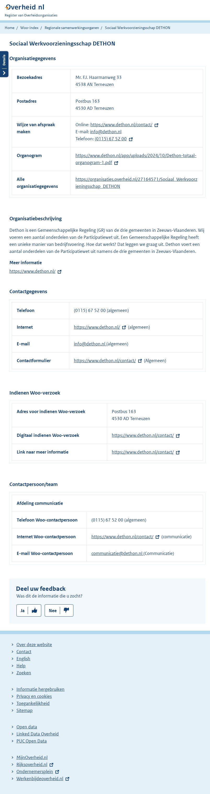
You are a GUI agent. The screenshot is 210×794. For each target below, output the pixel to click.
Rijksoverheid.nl (31, 764)
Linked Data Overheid (37, 734)
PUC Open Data (31, 741)
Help (21, 666)
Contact (23, 651)
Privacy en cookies (34, 696)
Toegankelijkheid (33, 703)
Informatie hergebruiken (40, 689)
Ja (23, 610)
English (23, 659)
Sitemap (24, 710)
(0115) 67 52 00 (111, 139)
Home (9, 27)
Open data (26, 727)
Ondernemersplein (34, 771)
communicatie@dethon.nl (117, 553)
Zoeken (23, 673)
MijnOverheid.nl (32, 757)
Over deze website (34, 644)
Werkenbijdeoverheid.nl (39, 778)
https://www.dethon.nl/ (32, 271)
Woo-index (29, 27)
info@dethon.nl (105, 132)
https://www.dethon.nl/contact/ (121, 124)
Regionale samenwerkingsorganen (72, 27)
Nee (53, 610)
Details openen (4, 64)
